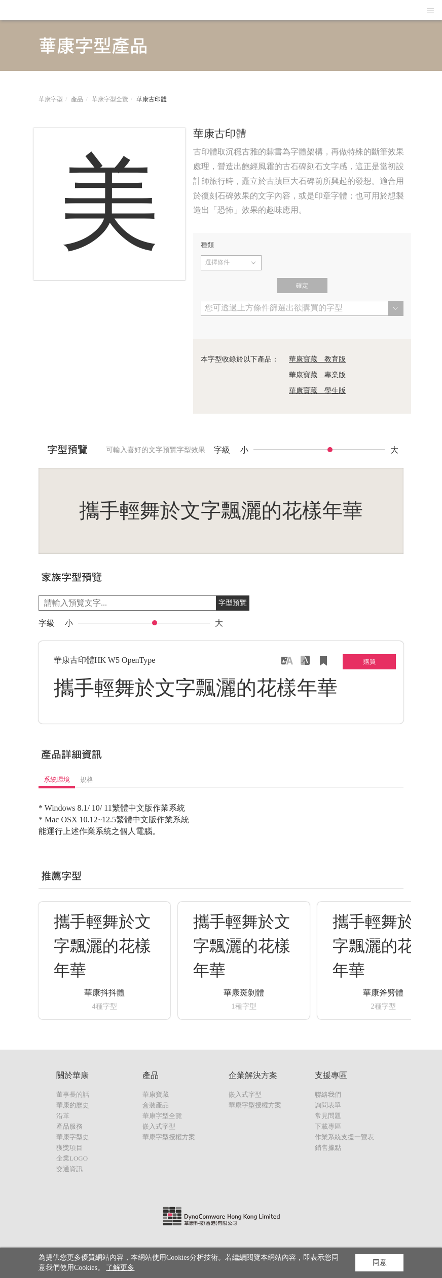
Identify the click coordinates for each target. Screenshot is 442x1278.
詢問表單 (328, 1105)
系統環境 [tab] (57, 779)
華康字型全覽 (110, 99)
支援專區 (331, 1075)
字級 (222, 450)
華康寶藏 (155, 1094)
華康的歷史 (72, 1105)
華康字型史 (72, 1137)
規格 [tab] (86, 779)
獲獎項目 (69, 1147)
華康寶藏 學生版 (317, 390)
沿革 (62, 1116)
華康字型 (51, 99)
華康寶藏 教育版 (317, 359)
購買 (369, 661)
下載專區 (328, 1126)
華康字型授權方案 (168, 1137)
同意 (380, 1262)
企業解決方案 (253, 1075)
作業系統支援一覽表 (344, 1137)
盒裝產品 (155, 1105)
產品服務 (69, 1126)
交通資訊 (69, 1169)
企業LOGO (72, 1158)
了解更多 (120, 1267)
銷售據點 (328, 1147)
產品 (77, 99)
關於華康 (72, 1075)
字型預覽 (232, 603)
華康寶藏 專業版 (317, 375)
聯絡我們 (328, 1094)
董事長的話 (72, 1094)
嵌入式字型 (158, 1126)
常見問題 (328, 1116)
